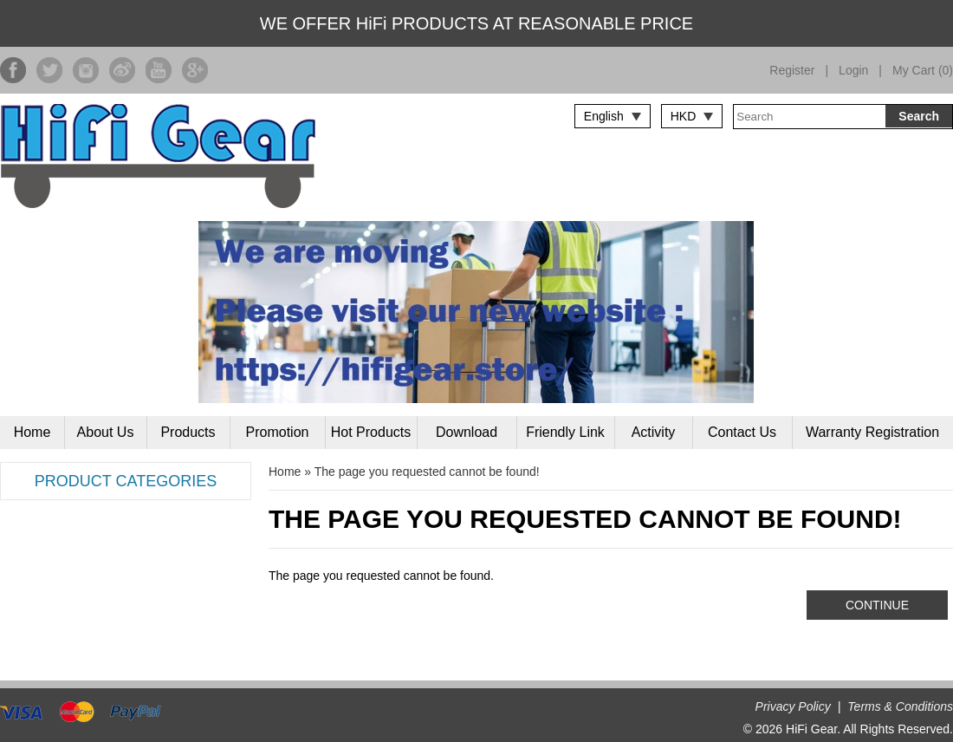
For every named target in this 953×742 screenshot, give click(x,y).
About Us (105, 432)
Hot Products (371, 432)
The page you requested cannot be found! (427, 471)
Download (466, 432)
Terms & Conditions (900, 706)
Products (187, 432)
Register (791, 70)
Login (853, 70)
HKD (684, 116)
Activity (654, 432)
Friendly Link (565, 432)
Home (32, 432)
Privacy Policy (793, 706)
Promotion (277, 432)
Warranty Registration (872, 432)
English (604, 116)
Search (918, 116)
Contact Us (742, 432)
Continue (877, 605)
